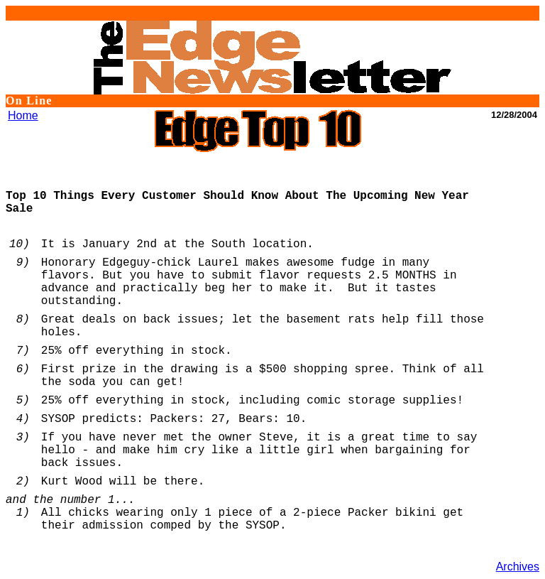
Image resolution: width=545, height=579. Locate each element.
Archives (517, 567)
